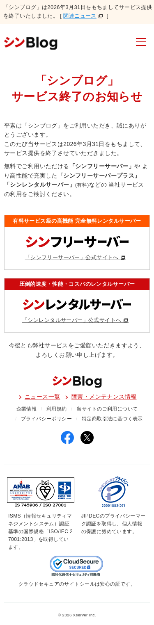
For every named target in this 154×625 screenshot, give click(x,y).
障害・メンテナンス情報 (104, 396)
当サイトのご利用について (107, 409)
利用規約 (56, 409)
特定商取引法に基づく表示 (112, 419)
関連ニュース (80, 16)
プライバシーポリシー (46, 419)
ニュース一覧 (42, 396)
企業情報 (26, 409)
